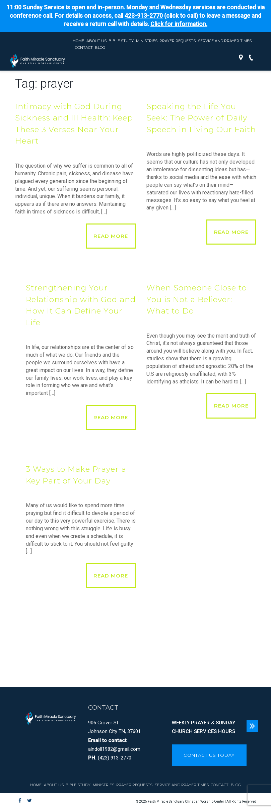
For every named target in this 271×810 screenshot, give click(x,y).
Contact (84, 47)
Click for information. (178, 24)
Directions (242, 58)
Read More (110, 236)
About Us (96, 40)
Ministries (146, 40)
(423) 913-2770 (114, 758)
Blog (100, 47)
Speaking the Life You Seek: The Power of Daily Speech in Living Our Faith (201, 118)
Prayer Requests (177, 40)
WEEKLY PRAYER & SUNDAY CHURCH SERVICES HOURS (203, 727)
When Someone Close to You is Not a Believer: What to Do (196, 299)
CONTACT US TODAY (209, 755)
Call (252, 58)
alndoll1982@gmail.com (114, 749)
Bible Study (121, 40)
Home (78, 40)
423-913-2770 (144, 15)
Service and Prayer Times (225, 40)
